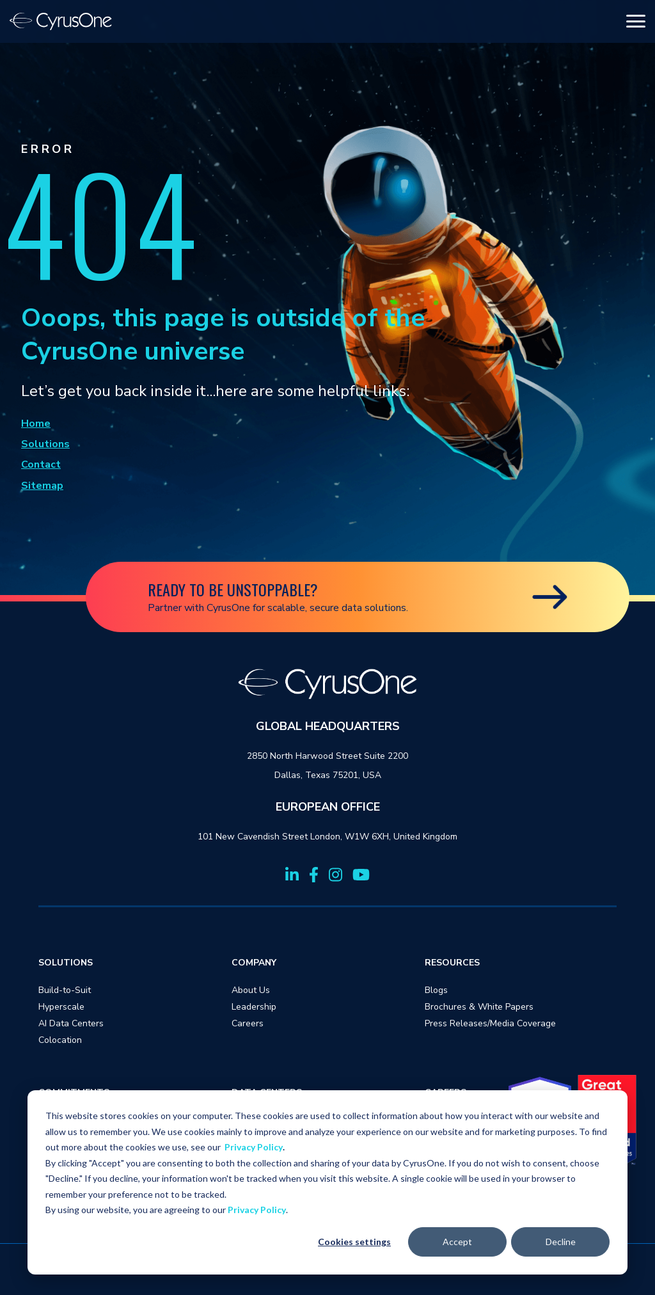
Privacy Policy (254, 1146)
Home (36, 424)
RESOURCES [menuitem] (452, 963)
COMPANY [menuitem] (254, 963)
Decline (561, 1241)
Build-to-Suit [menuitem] (64, 990)
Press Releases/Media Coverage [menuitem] (490, 1023)
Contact (41, 464)
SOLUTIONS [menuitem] (65, 963)
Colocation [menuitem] (60, 1040)
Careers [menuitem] (248, 1023)
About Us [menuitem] (251, 990)
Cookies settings (354, 1241)
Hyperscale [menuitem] (61, 1007)
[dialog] (327, 1182)
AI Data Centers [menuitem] (71, 1023)
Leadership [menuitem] (254, 1007)
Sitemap (42, 486)
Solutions (45, 444)
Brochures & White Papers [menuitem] (479, 1007)
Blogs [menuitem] (436, 990)
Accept (457, 1241)
